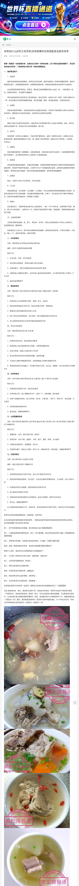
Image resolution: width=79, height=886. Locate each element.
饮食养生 (25, 56)
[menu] (75, 39)
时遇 (5, 56)
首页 (3, 45)
